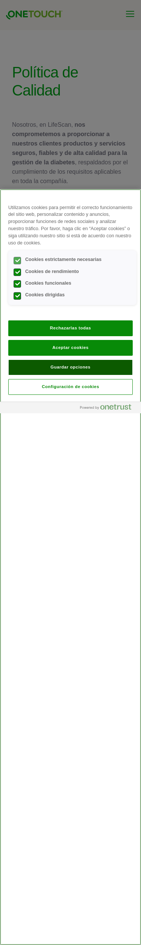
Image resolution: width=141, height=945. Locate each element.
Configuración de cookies (70, 386)
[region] (70, 567)
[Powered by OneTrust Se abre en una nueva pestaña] (108, 408)
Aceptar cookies (70, 347)
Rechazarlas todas (70, 328)
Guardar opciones (70, 367)
